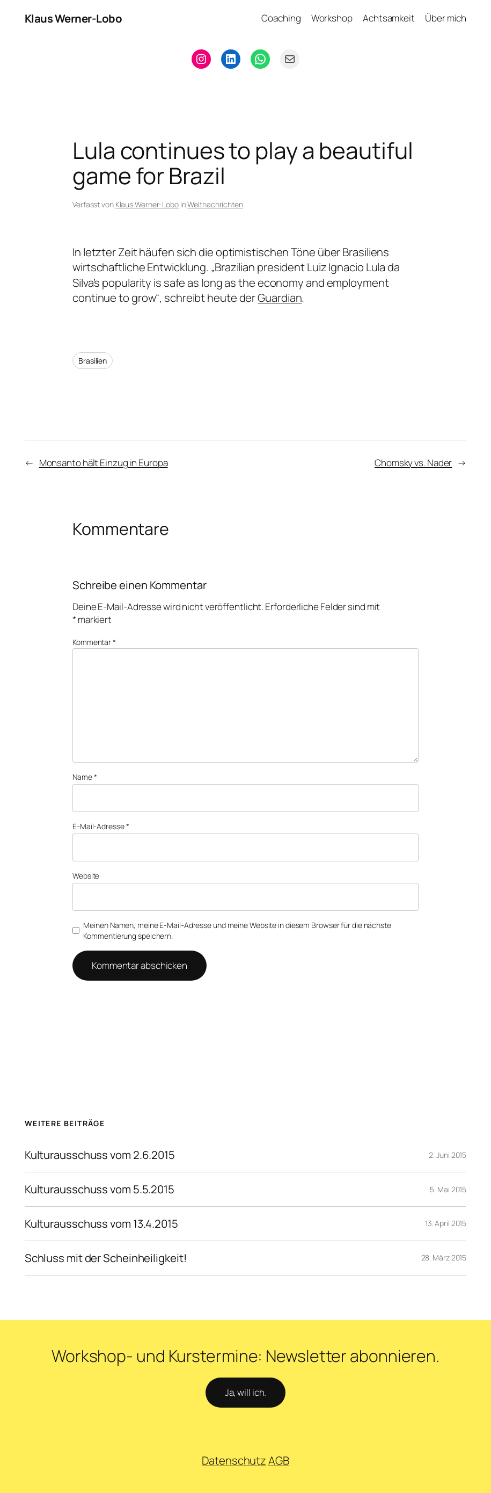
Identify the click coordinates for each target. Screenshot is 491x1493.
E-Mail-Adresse (100, 826)
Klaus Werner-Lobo (73, 18)
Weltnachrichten (215, 204)
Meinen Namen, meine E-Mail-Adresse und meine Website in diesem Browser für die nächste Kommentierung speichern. (237, 930)
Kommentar (94, 642)
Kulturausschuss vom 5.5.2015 (99, 1189)
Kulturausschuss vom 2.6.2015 (100, 1155)
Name (84, 777)
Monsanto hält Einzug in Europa (103, 462)
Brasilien (92, 361)
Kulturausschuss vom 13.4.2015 (101, 1223)
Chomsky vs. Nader (413, 462)
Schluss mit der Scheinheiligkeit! (106, 1258)
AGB (278, 1460)
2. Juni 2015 (447, 1155)
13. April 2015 (446, 1223)
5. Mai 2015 (448, 1189)
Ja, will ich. (246, 1392)
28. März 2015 (444, 1257)
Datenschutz (234, 1460)
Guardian (280, 297)
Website (85, 876)
